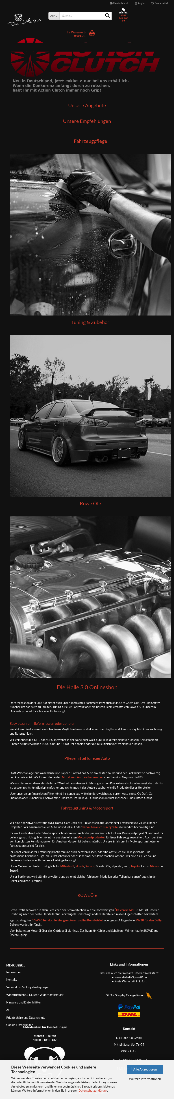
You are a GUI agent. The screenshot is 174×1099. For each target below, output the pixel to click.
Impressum (13, 972)
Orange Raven (139, 995)
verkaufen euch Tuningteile (100, 827)
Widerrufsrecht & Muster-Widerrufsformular (34, 995)
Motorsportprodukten (91, 837)
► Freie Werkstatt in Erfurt (129, 981)
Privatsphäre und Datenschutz (25, 1017)
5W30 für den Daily (148, 920)
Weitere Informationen (145, 1079)
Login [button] (140, 3)
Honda (80, 866)
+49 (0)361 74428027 (132, 1060)
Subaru (89, 866)
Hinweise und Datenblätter (23, 1002)
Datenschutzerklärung (92, 1090)
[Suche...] (54, 16)
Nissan (154, 866)
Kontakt (11, 979)
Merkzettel (159, 3)
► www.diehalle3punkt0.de (129, 977)
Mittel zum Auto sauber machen (82, 777)
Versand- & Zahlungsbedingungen (27, 987)
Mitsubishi (67, 866)
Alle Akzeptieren (145, 1069)
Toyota (135, 866)
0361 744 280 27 (123, 18)
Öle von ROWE (124, 910)
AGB (9, 1010)
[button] (119, 3)
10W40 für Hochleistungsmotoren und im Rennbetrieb (67, 920)
